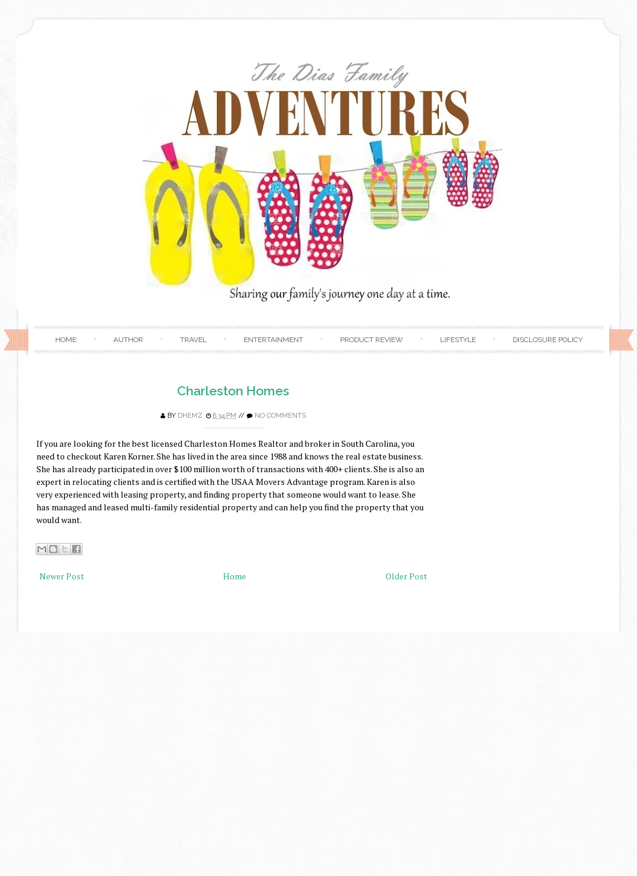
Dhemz (190, 416)
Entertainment (273, 339)
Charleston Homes (233, 390)
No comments (280, 416)
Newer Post (61, 576)
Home (65, 339)
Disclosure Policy (547, 339)
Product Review (371, 339)
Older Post (406, 576)
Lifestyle (458, 339)
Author (128, 339)
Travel (193, 339)
